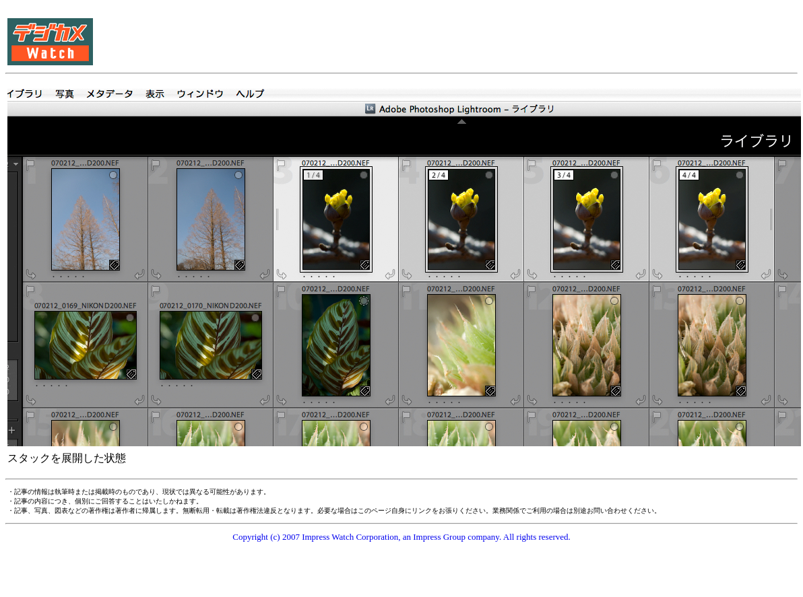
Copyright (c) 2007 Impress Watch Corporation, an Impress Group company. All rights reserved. (401, 537)
